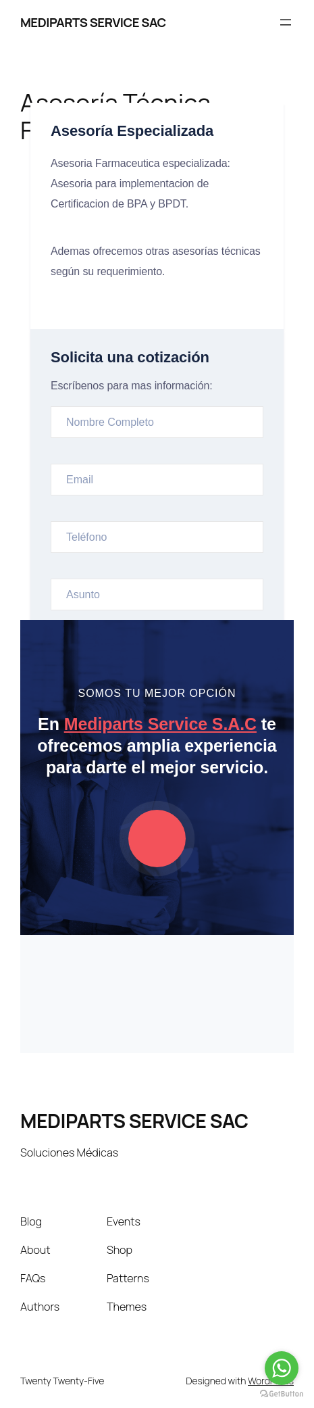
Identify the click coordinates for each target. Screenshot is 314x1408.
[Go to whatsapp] (281, 1368)
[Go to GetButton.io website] (281, 1394)
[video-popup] (157, 838)
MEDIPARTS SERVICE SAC (93, 22)
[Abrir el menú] (286, 22)
